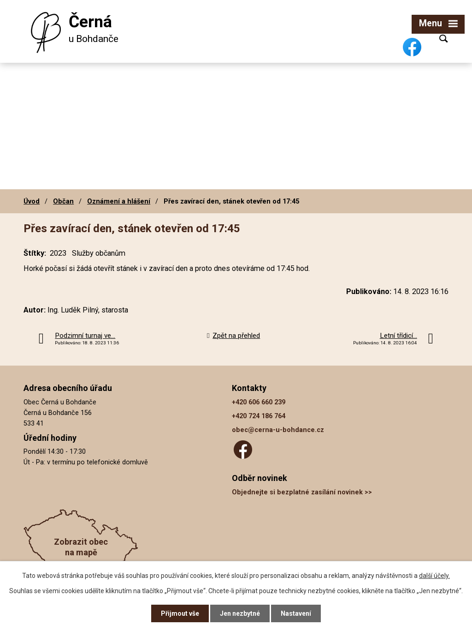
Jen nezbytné (240, 613)
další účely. (434, 575)
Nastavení (296, 613)
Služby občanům (98, 253)
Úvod (32, 201)
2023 (58, 253)
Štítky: (35, 253)
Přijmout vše (180, 613)
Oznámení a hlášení (118, 201)
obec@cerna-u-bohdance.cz (278, 430)
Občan (63, 201)
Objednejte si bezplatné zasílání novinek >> (302, 492)
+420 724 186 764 (258, 416)
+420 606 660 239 (258, 402)
